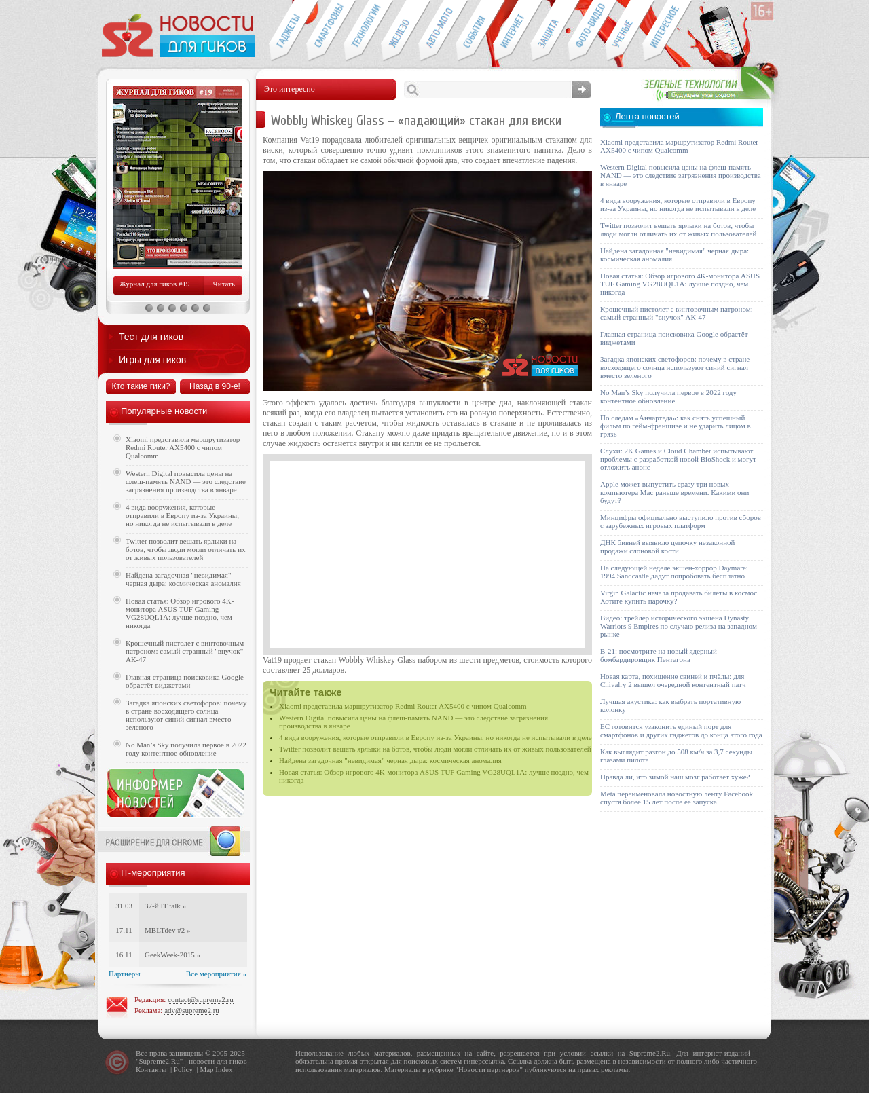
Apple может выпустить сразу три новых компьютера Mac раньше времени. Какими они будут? (674, 492)
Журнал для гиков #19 (154, 284)
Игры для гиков (152, 359)
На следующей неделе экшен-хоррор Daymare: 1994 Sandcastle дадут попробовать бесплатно (674, 571)
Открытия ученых (623, 31)
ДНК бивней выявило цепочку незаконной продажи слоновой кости (667, 546)
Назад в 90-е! (214, 386)
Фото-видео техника (586, 31)
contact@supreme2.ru (201, 999)
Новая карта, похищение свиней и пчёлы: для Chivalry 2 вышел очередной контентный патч (672, 680)
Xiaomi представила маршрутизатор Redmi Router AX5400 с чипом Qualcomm (403, 706)
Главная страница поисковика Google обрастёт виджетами (185, 681)
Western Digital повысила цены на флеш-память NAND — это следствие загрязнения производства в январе (186, 481)
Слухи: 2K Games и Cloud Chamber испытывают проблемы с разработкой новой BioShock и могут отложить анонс (678, 459)
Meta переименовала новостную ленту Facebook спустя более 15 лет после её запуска (676, 798)
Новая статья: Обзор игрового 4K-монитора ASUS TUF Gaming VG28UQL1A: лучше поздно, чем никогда (180, 613)
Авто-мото (437, 31)
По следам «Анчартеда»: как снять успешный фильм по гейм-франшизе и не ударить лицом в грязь (675, 425)
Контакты (151, 1069)
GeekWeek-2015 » (172, 954)
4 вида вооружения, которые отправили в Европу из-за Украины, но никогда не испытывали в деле (435, 737)
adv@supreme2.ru (191, 1010)
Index (223, 1069)
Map (206, 1069)
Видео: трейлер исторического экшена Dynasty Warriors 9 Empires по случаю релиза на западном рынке (678, 626)
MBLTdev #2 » (167, 930)
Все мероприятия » (216, 973)
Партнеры (125, 973)
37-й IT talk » (165, 906)
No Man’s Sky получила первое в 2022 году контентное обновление (186, 749)
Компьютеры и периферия (399, 31)
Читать (224, 284)
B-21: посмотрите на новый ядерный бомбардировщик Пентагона (658, 655)
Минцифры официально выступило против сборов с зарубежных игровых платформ (680, 521)
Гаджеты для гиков (287, 31)
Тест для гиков (151, 336)
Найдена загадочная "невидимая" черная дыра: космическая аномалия (390, 760)
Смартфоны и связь (325, 31)
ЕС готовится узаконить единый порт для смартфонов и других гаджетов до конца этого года (681, 730)
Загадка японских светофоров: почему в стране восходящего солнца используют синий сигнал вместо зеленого (186, 715)
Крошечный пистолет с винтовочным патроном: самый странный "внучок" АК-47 (185, 651)
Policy (183, 1069)
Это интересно (667, 31)
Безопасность (549, 31)
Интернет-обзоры (511, 31)
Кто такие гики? (140, 386)
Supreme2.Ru (159, 1061)
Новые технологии (362, 31)
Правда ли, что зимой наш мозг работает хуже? (675, 777)
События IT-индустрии (474, 31)
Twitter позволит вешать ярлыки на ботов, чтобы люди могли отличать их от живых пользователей (435, 749)
